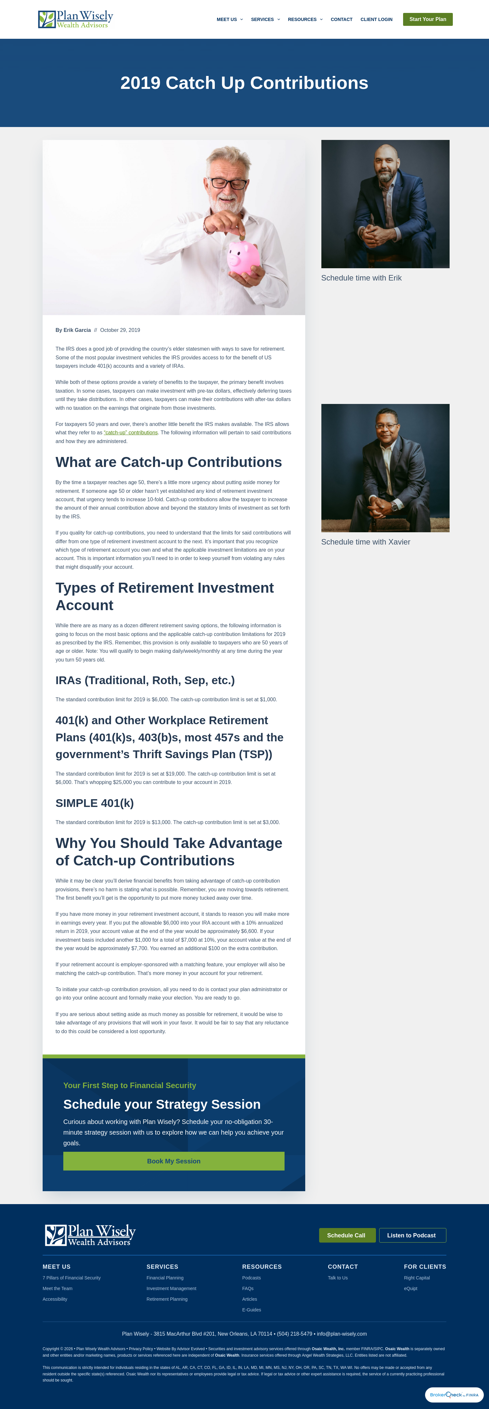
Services (266, 19)
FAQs (248, 1288)
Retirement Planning (167, 1299)
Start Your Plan (428, 19)
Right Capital (417, 1277)
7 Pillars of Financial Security (72, 1277)
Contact (341, 19)
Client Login (377, 19)
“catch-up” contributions (131, 432)
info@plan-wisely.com (342, 1334)
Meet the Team (57, 1288)
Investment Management (171, 1288)
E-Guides (251, 1309)
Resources (306, 19)
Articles (249, 1299)
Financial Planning (165, 1277)
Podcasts (251, 1277)
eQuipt (410, 1288)
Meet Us (231, 19)
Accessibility (55, 1299)
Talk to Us (338, 1277)
